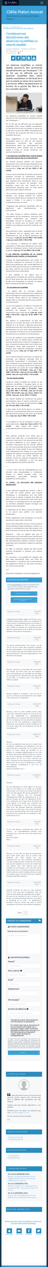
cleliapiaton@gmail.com (20, 1113)
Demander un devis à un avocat (25, 600)
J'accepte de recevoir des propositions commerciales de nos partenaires (24, 1021)
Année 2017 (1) (14, 1156)
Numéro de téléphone (18, 1009)
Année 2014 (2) (14, 1158)
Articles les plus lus (16, 1139)
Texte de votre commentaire (17, 931)
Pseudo (11, 962)
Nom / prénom (15, 971)
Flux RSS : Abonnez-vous (19, 1209)
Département (13, 989)
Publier (29, 1053)
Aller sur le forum (26, 593)
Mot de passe (13, 1000)
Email (10, 980)
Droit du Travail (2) (16, 1137)
